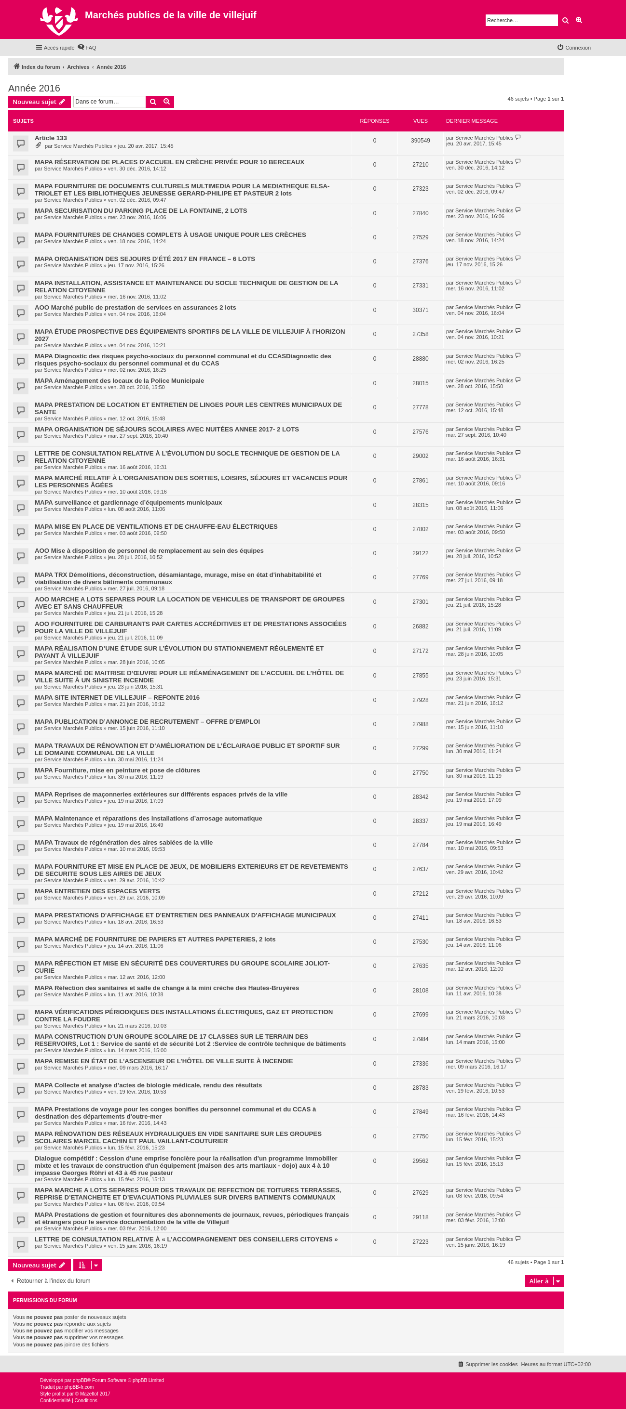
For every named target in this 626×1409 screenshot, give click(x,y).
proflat (59, 1393)
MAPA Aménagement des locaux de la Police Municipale (119, 380)
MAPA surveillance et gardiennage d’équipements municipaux (128, 502)
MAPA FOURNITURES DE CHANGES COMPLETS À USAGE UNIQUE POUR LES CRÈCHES (170, 234)
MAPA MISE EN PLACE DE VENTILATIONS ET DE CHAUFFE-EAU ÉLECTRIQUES (156, 526)
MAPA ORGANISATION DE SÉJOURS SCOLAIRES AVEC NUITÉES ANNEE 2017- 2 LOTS (167, 429)
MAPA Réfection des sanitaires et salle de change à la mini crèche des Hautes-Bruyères (167, 988)
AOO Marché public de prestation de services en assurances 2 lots (135, 307)
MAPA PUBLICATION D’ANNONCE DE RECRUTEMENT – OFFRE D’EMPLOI (147, 721)
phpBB (80, 1380)
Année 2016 (34, 88)
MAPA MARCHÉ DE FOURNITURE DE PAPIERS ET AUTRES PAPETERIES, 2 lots (155, 939)
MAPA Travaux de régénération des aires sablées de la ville (124, 842)
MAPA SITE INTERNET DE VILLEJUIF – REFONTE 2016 (117, 697)
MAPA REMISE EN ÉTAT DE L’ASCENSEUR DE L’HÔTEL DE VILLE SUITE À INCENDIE (164, 1061)
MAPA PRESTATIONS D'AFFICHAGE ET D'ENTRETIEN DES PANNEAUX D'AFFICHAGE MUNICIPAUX (185, 915)
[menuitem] (86, 47)
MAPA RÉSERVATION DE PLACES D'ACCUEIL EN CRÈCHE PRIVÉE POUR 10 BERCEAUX (169, 162)
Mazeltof (89, 1393)
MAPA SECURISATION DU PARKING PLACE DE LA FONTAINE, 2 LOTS (141, 210)
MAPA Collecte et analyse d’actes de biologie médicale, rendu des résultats (148, 1085)
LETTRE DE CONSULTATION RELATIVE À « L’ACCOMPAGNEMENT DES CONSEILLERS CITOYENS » (186, 1239)
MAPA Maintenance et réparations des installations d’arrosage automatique (148, 818)
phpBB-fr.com (79, 1387)
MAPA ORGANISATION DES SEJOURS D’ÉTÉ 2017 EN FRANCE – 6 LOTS (145, 258)
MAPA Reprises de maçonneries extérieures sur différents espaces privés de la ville (161, 794)
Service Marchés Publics (83, 146)
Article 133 (51, 138)
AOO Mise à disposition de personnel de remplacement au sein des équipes (149, 550)
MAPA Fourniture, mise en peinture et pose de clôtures (117, 770)
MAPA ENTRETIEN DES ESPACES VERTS (97, 891)
